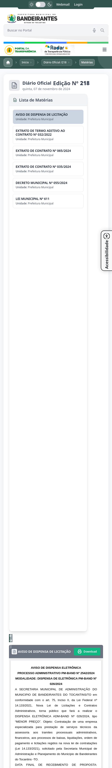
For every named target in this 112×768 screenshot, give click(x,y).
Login (78, 4)
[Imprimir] (87, 651)
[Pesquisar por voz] (94, 30)
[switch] (40, 4)
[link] (56, 18)
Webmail (63, 4)
